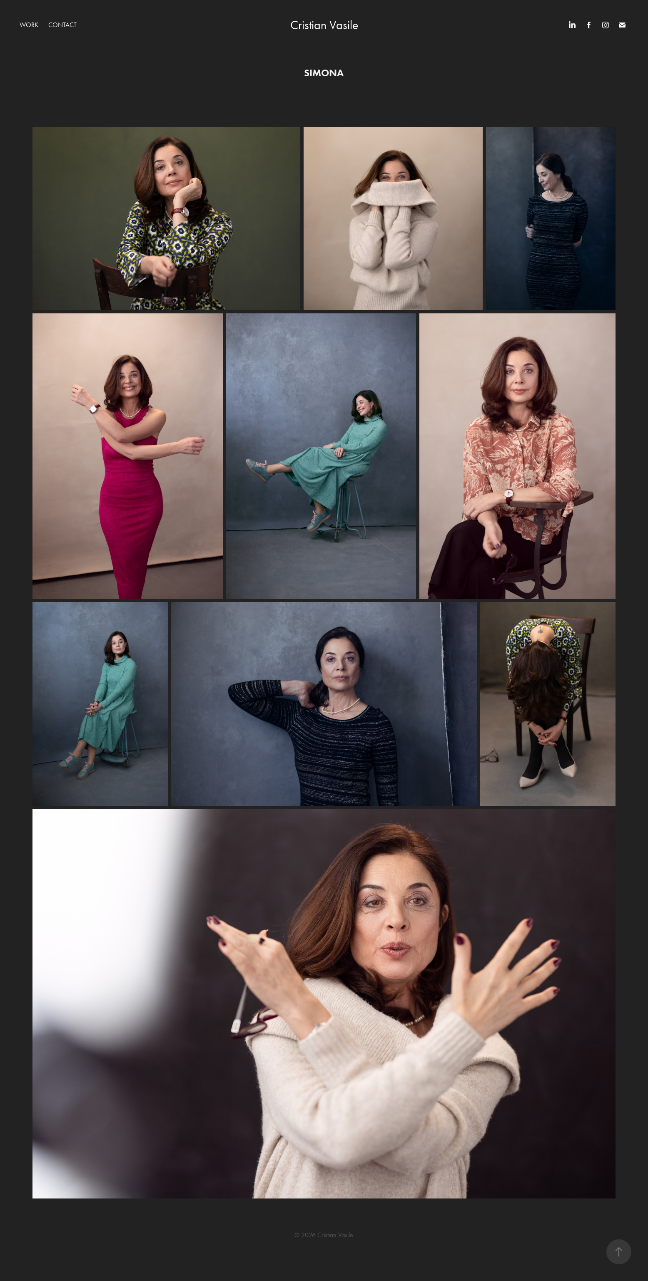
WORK (29, 25)
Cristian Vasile (324, 25)
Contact (62, 25)
